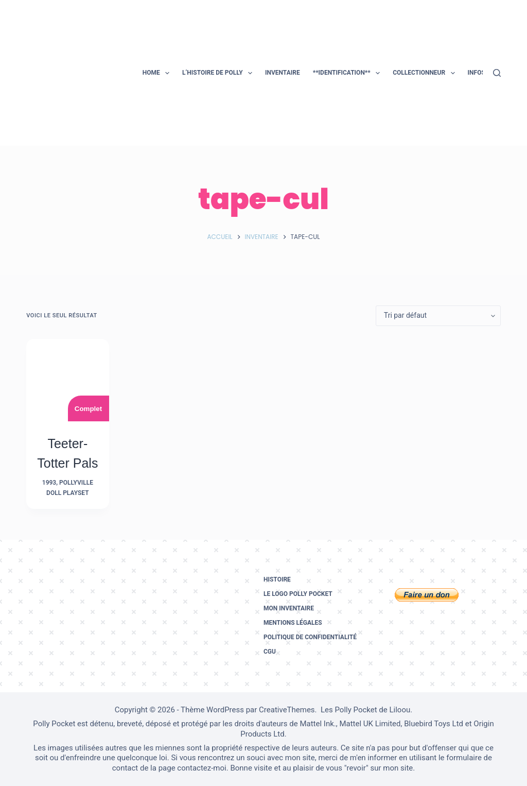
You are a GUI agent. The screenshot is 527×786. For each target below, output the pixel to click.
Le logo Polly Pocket (298, 593)
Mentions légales (293, 622)
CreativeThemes (287, 709)
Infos (483, 73)
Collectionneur (426, 73)
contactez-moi (201, 768)
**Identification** (348, 73)
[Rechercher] (497, 73)
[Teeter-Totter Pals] (67, 380)
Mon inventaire (289, 608)
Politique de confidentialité (310, 637)
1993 (49, 482)
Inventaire (282, 72)
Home (158, 73)
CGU (270, 651)
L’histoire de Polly (219, 73)
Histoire (277, 579)
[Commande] (438, 315)
